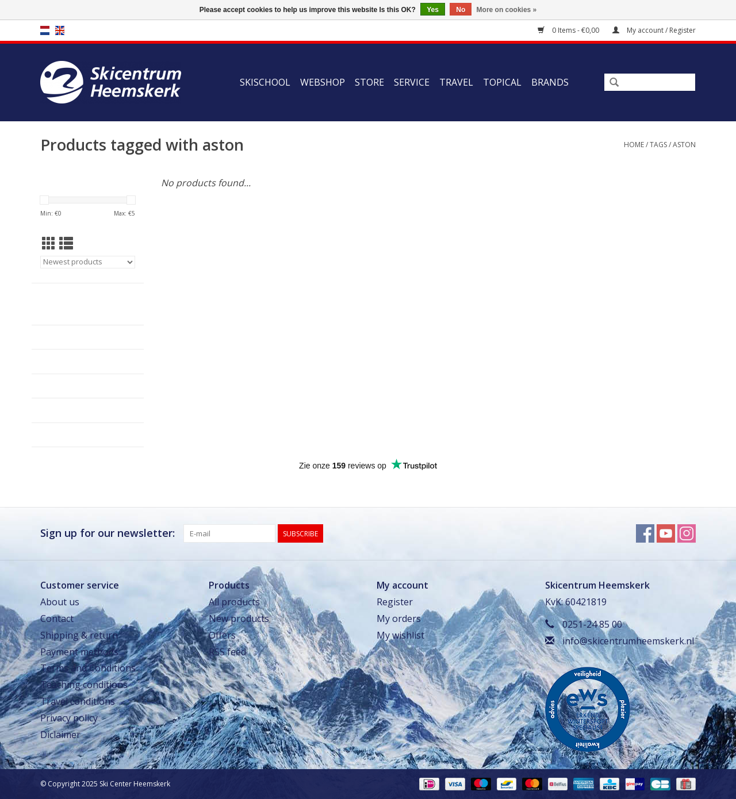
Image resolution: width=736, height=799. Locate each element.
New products (239, 618)
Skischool (265, 82)
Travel (456, 82)
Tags (658, 144)
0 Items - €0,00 (569, 30)
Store (369, 82)
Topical (502, 82)
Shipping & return (79, 635)
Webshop (322, 82)
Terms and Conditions (88, 668)
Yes (433, 10)
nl (44, 30)
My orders (399, 618)
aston (684, 144)
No (460, 10)
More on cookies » (507, 10)
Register (395, 602)
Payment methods (79, 652)
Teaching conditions (84, 684)
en (59, 30)
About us (59, 602)
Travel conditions (77, 701)
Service (412, 82)
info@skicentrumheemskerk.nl (628, 641)
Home (634, 144)
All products (234, 602)
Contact (57, 618)
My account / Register (654, 30)
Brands (550, 82)
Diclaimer (60, 734)
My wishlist (400, 635)
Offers (222, 635)
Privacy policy (69, 718)
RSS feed (227, 652)
